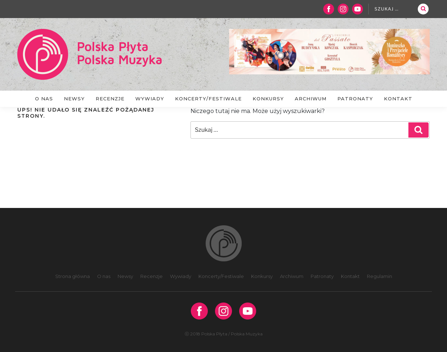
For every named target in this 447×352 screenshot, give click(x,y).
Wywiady (149, 98)
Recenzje (110, 98)
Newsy (74, 98)
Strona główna (72, 276)
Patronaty (355, 98)
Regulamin (379, 276)
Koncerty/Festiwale (208, 98)
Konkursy (268, 98)
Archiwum (311, 98)
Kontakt (398, 98)
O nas (44, 98)
